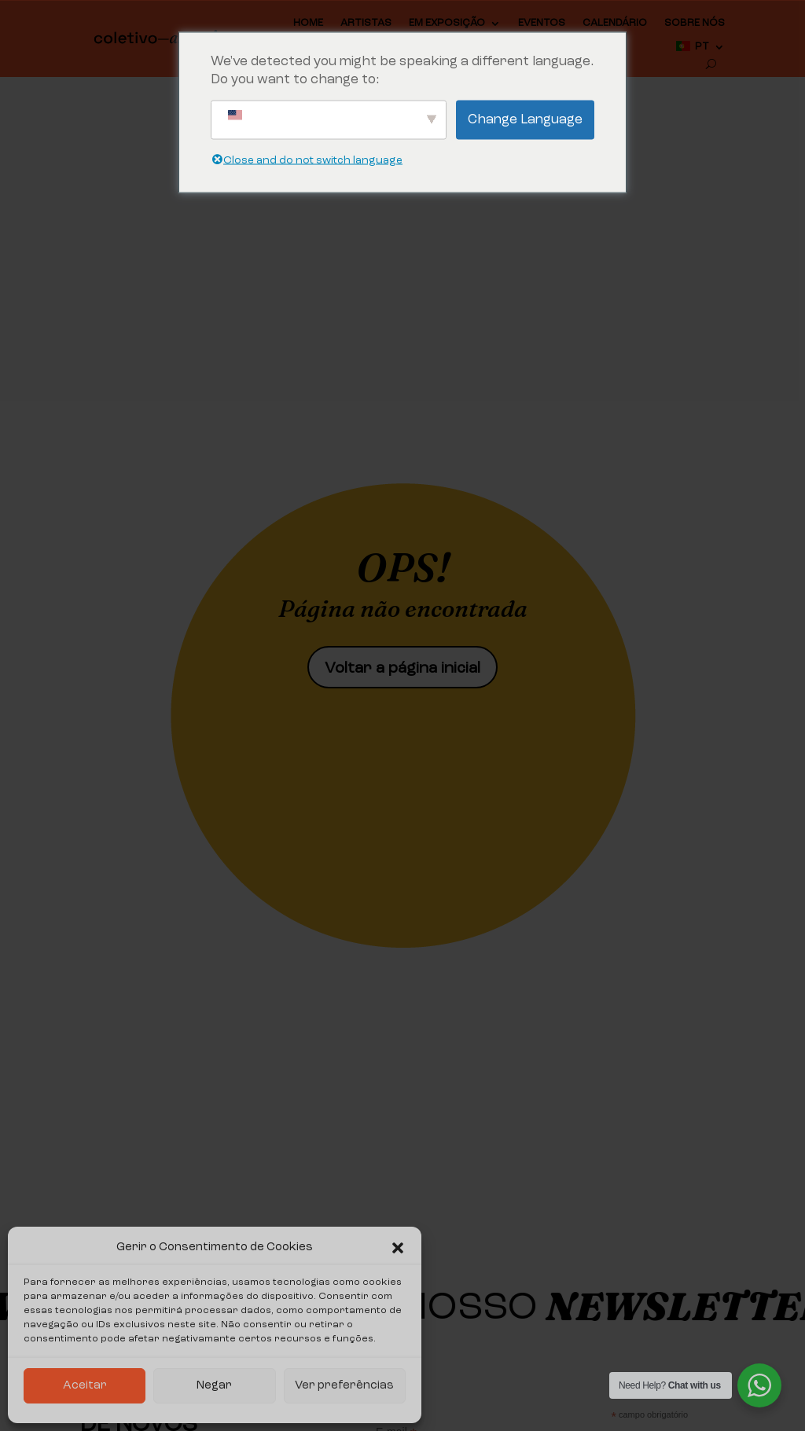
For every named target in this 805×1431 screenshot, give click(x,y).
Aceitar (85, 1386)
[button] (398, 1248)
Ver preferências (344, 1386)
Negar (214, 1386)
